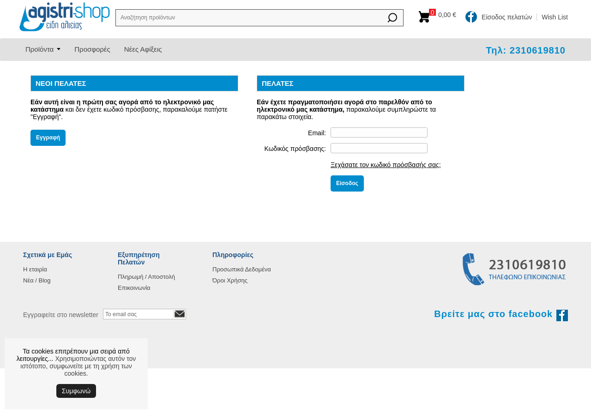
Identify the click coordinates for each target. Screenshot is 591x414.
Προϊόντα (39, 49)
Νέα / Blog (37, 280)
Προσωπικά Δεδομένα (241, 269)
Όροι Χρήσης (229, 280)
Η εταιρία (35, 269)
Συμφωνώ (76, 391)
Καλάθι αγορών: (445, 14)
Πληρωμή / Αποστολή (146, 276)
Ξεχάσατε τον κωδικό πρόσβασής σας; (386, 164)
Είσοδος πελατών (507, 17)
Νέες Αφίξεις (143, 49)
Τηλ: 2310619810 (526, 50)
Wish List (555, 17)
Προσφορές (92, 49)
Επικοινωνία (134, 287)
